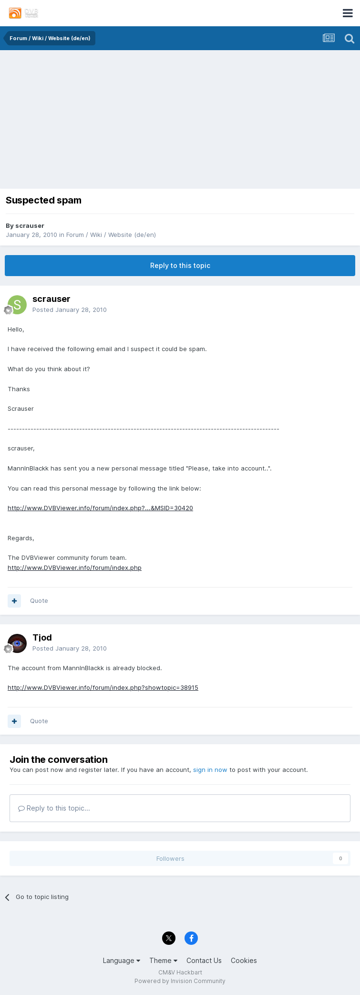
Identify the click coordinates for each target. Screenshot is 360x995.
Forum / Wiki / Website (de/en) (111, 234)
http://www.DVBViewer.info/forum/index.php (75, 567)
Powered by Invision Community (180, 980)
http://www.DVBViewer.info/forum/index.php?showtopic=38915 (103, 687)
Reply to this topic (180, 265)
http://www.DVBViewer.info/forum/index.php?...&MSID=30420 (100, 508)
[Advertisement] (180, 122)
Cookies (244, 960)
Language (121, 960)
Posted (69, 309)
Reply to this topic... (54, 808)
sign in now (210, 769)
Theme (163, 960)
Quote (39, 600)
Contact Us (204, 960)
